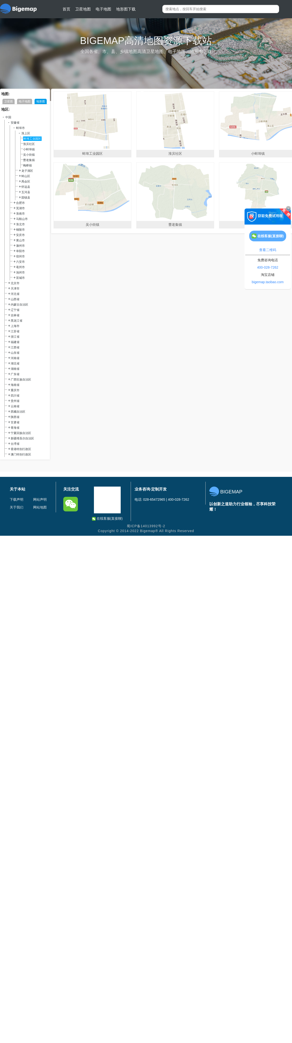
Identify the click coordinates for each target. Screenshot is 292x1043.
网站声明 (40, 499)
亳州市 (20, 267)
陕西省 (15, 417)
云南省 (15, 406)
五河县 (25, 192)
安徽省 (15, 122)
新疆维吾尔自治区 (22, 438)
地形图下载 (126, 9)
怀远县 (25, 187)
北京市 (15, 283)
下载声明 (16, 499)
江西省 (15, 347)
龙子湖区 (27, 170)
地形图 (40, 101)
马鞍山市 (22, 219)
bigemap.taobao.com (268, 282)
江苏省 (15, 331)
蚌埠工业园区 (32, 138)
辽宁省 (15, 310)
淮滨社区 (29, 144)
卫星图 (8, 101)
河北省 (15, 294)
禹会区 (25, 181)
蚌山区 (25, 176)
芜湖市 (20, 208)
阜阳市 (20, 251)
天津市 (15, 288)
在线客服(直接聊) (107, 519)
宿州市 (20, 256)
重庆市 (15, 390)
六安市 (20, 261)
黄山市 (20, 240)
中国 (8, 117)
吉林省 (15, 315)
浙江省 (15, 336)
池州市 (20, 272)
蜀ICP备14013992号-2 (146, 526)
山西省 (15, 299)
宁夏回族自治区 (21, 433)
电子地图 (103, 9)
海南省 (15, 385)
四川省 (15, 395)
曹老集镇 (29, 160)
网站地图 (40, 507)
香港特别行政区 (21, 449)
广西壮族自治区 (21, 379)
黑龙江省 (16, 320)
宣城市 (20, 278)
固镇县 (25, 197)
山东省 (15, 352)
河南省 (15, 358)
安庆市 (20, 235)
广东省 (15, 374)
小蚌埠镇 (29, 149)
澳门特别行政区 (21, 454)
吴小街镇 (29, 154)
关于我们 (16, 507)
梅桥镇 (27, 165)
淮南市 (20, 213)
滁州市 (20, 245)
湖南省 (15, 369)
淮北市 (20, 224)
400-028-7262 (267, 267)
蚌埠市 (20, 128)
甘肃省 (15, 422)
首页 (66, 9)
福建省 (15, 342)
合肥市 (20, 203)
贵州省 (15, 401)
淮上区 (25, 133)
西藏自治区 (18, 411)
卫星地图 (83, 9)
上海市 (15, 326)
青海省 (15, 427)
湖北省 (15, 363)
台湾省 (15, 443)
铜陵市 (20, 229)
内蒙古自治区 (19, 304)
